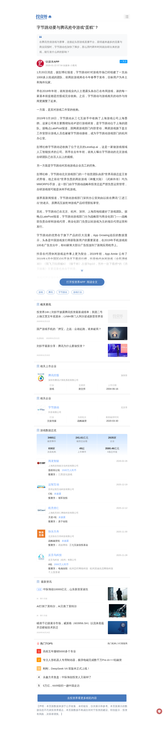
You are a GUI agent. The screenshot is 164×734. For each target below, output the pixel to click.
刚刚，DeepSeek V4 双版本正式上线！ (66, 668)
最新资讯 (46, 581)
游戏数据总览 (48, 430)
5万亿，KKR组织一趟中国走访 (61, 685)
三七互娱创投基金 (78, 545)
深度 (39, 589)
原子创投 (63, 521)
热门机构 (112, 643)
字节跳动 (81, 72)
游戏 (41, 292)
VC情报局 (122, 643)
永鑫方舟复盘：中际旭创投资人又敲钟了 (67, 677)
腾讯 (51, 292)
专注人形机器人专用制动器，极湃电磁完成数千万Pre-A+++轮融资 (82, 659)
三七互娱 (80, 118)
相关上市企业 (48, 366)
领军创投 (63, 498)
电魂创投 (63, 568)
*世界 (107, 174)
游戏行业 (77, 292)
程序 (111, 245)
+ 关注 (123, 61)
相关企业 (45, 398)
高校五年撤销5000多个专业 (59, 651)
